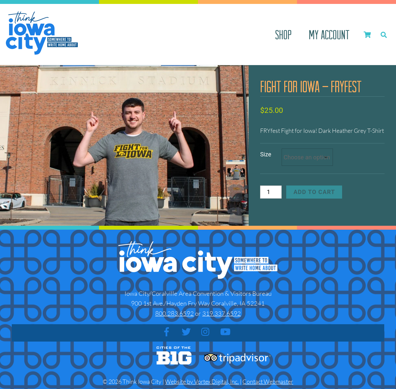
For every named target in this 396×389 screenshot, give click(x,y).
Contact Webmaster (267, 381)
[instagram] (207, 331)
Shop (283, 34)
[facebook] (168, 331)
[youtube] (227, 331)
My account (329, 34)
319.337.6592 (221, 313)
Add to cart (314, 191)
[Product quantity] (271, 192)
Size (265, 154)
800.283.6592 (174, 313)
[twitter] (187, 331)
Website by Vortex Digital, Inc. (202, 381)
